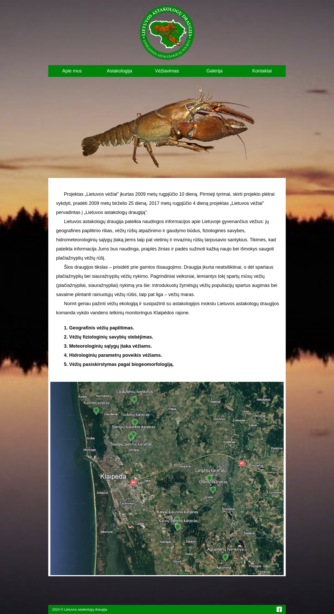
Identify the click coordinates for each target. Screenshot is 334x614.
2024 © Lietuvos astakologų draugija (79, 609)
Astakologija (119, 70)
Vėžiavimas (167, 70)
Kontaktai (262, 70)
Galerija (214, 70)
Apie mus (72, 70)
